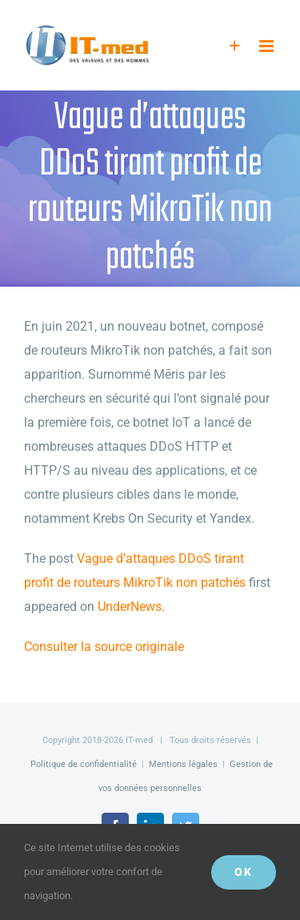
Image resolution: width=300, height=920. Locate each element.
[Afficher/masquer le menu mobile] (267, 46)
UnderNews (130, 606)
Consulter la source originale (104, 646)
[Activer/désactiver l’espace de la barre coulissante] (234, 46)
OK (243, 872)
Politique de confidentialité (83, 764)
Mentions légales (183, 764)
